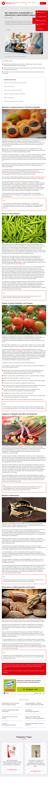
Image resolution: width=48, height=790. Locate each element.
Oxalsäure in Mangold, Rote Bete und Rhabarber (14, 93)
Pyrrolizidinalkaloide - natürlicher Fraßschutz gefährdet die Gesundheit (34, 704)
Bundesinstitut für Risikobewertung (21, 349)
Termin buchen (41, 12)
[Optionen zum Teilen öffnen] (8, 30)
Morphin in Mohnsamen (9, 97)
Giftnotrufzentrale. (21, 263)
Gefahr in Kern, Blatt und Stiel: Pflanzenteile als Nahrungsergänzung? (34, 717)
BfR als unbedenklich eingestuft (38, 177)
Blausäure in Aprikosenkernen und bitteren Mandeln (15, 82)
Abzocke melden (42, 20)
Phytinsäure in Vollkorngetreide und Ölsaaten (13, 101)
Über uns (34, 2)
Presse (29, 2)
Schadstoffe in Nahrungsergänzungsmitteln (32, 710)
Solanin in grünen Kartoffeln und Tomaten (13, 90)
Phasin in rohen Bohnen (9, 86)
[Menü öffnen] (43, 3)
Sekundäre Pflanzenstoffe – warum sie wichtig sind (34, 724)
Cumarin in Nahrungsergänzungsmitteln (9, 724)
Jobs (26, 4)
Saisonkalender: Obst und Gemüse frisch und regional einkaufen (10, 704)
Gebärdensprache (42, 16)
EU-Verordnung (17, 181)
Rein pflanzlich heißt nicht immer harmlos (10, 717)
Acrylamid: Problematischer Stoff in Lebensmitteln (10, 710)
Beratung (18, 2)
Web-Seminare (24, 2)
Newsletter (40, 28)
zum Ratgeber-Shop (12, 769)
